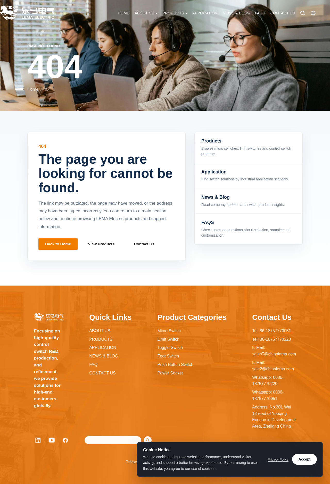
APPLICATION (205, 13)
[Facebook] (66, 440)
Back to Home (58, 244)
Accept (305, 459)
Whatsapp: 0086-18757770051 (268, 395)
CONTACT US (282, 13)
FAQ (93, 364)
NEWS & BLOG (236, 13)
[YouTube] (52, 440)
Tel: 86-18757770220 (271, 339)
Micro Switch (169, 331)
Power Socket (170, 373)
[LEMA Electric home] (27, 13)
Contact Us (144, 244)
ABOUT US (144, 13)
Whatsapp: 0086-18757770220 (268, 380)
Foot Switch (168, 356)
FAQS (260, 13)
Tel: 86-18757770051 (271, 331)
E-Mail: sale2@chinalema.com (273, 365)
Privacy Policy (278, 459)
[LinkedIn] (38, 440)
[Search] (302, 13)
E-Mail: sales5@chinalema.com (274, 350)
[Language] (313, 13)
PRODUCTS (173, 13)
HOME (123, 13)
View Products (101, 244)
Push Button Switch (175, 364)
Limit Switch (168, 339)
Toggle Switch (170, 347)
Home (32, 89)
